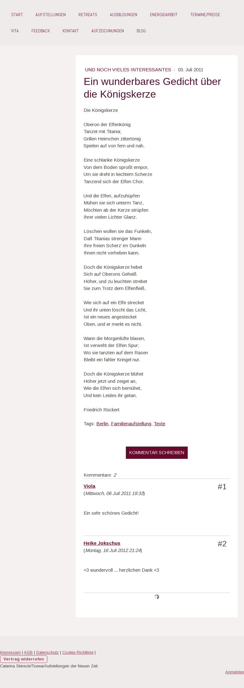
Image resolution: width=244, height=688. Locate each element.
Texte (159, 423)
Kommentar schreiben (156, 452)
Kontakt (71, 31)
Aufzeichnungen (108, 31)
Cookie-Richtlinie (77, 652)
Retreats (87, 14)
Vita (15, 31)
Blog (141, 31)
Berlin (102, 423)
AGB (28, 652)
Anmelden (234, 672)
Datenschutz (47, 652)
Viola (89, 486)
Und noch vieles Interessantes (129, 69)
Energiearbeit (164, 14)
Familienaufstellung (131, 423)
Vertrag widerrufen (23, 659)
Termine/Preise (205, 14)
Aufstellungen (51, 14)
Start (17, 14)
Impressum (10, 652)
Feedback (40, 31)
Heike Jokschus (102, 543)
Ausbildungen (123, 14)
